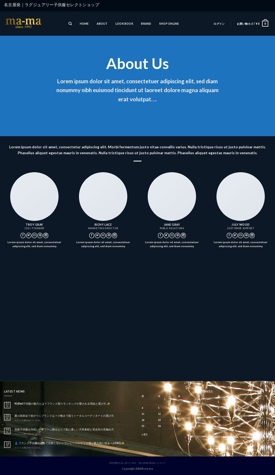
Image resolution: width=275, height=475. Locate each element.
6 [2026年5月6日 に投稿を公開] (178, 407)
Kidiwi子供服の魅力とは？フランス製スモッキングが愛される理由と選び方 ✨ (62, 403)
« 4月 (145, 434)
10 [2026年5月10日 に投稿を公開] (258, 407)
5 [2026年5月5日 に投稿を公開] (158, 407)
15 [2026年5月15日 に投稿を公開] (219, 413)
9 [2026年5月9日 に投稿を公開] (238, 407)
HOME (84, 23)
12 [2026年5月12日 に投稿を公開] (159, 413)
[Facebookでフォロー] (23, 235)
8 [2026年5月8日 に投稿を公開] (218, 407)
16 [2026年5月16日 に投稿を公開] (238, 413)
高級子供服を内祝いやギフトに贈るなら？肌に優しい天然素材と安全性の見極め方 (64, 429)
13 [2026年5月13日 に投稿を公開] (179, 413)
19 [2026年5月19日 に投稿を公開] (159, 420)
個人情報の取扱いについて (152, 463)
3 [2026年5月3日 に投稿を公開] (258, 401)
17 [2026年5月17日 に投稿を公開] (258, 413)
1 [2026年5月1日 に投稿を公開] (218, 401)
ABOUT (102, 23)
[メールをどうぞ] (34, 235)
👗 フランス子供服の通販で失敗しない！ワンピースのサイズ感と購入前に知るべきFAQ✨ (69, 443)
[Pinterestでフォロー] (39, 235)
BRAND (146, 23)
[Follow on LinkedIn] (45, 235)
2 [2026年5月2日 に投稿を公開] (238, 401)
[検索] (70, 23)
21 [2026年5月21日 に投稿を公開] (199, 420)
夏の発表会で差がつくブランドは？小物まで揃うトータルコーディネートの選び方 (64, 415)
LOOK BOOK (124, 23)
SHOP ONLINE (169, 23)
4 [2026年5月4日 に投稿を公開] (142, 407)
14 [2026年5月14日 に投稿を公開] (199, 413)
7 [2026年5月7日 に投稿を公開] (198, 407)
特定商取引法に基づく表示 (122, 463)
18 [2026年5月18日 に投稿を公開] (143, 420)
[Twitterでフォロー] (28, 235)
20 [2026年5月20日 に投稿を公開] (179, 420)
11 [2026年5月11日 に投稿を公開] (143, 413)
